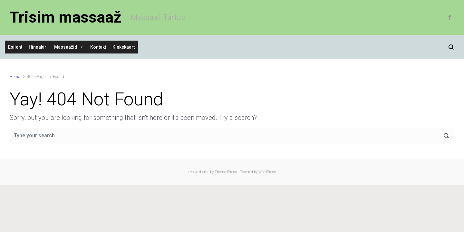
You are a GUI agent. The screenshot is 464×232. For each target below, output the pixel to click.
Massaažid (65, 47)
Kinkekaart (123, 47)
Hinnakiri (38, 47)
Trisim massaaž (65, 17)
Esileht (15, 47)
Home (15, 76)
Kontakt (98, 47)
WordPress (267, 172)
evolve (193, 172)
